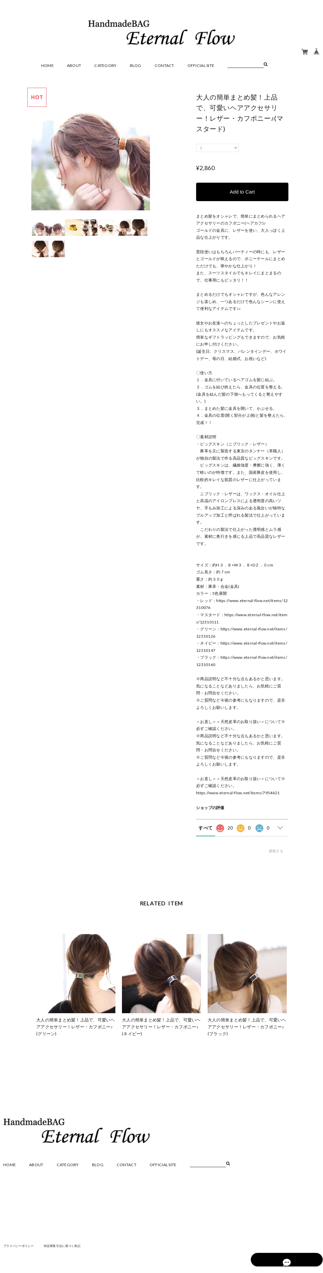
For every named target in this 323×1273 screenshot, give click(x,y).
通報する (276, 851)
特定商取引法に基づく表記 (67, 1246)
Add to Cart (242, 192)
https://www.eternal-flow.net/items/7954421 (238, 792)
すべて (205, 828)
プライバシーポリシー (20, 1246)
